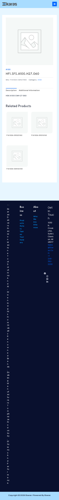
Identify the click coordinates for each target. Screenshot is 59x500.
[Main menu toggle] (54, 4)
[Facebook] (45, 273)
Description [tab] (11, 90)
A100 (8, 69)
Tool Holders (22, 240)
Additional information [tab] (29, 90)
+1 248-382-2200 (50, 259)
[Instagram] (47, 276)
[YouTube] (47, 279)
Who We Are (35, 219)
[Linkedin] (47, 282)
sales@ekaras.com (51, 248)
